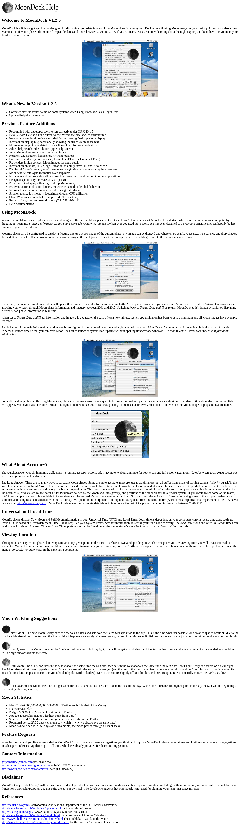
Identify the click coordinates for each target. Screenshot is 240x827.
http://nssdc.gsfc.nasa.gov (17, 811)
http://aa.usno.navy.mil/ (31, 503)
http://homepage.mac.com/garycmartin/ (26, 765)
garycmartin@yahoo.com (17, 762)
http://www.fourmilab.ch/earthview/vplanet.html (31, 808)
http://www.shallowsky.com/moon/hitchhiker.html (32, 818)
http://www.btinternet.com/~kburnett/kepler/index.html (35, 822)
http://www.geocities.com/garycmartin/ (25, 769)
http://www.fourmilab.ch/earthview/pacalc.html (31, 815)
